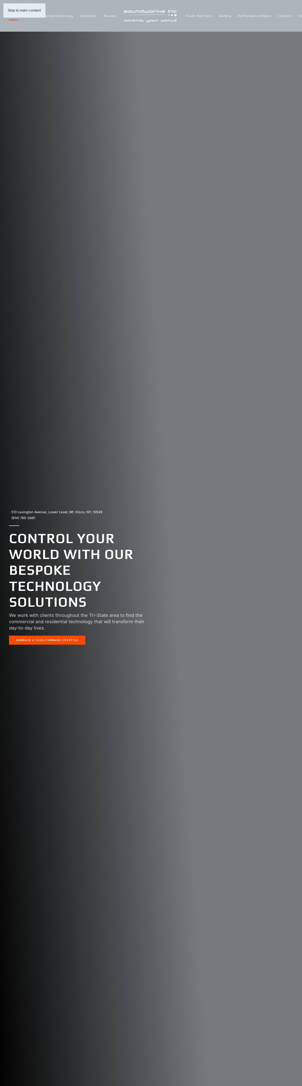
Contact (285, 16)
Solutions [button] (88, 16)
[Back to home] (151, 16)
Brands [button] (110, 16)
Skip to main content (24, 10)
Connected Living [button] (58, 16)
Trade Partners (199, 16)
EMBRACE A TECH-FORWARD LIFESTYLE (47, 640)
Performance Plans (254, 16)
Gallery (225, 16)
